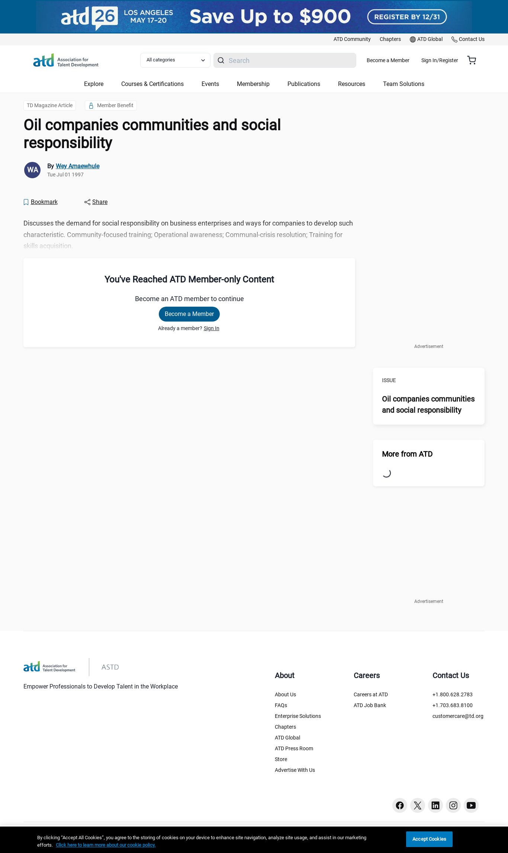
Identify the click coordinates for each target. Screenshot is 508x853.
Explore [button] (93, 83)
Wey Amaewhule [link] (77, 166)
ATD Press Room (294, 748)
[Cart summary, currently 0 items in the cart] (474, 60)
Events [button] (210, 83)
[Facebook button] (399, 805)
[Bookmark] (40, 202)
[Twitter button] (417, 805)
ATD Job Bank (370, 705)
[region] (254, 840)
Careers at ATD (371, 694)
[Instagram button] (453, 805)
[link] (352, 39)
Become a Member (410, 60)
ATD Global (287, 738)
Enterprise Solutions (298, 716)
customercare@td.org (458, 716)
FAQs (281, 705)
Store (281, 759)
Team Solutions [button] (403, 83)
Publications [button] (303, 83)
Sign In (211, 328)
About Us (285, 694)
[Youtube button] (471, 805)
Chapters (285, 727)
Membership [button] (253, 83)
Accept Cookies (429, 839)
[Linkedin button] (435, 805)
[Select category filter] (179, 60)
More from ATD (407, 454)
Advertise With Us (295, 770)
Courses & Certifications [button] (152, 83)
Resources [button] (351, 83)
